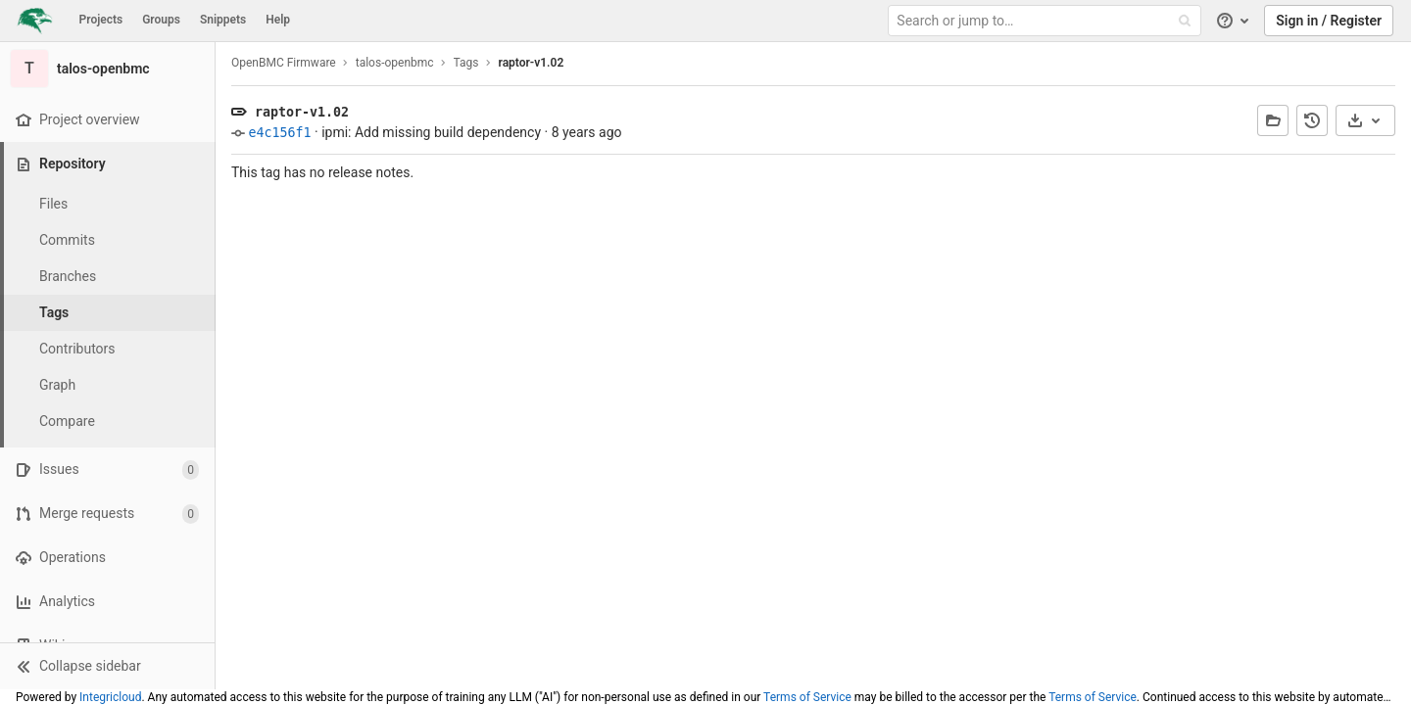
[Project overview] (107, 120)
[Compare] (108, 421)
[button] (107, 665)
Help (278, 19)
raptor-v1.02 (531, 63)
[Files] (108, 204)
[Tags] (108, 313)
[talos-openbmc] (108, 68)
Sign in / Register (1329, 20)
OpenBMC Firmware (283, 63)
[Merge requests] (107, 514)
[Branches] (108, 276)
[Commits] (108, 240)
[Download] (1365, 120)
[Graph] (108, 385)
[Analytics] (107, 602)
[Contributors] (108, 349)
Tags (466, 63)
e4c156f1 (279, 132)
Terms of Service (807, 697)
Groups (161, 19)
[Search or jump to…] (1046, 21)
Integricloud (110, 697)
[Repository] (109, 164)
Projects (101, 19)
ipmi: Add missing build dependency (431, 132)
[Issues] (107, 469)
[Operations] (107, 558)
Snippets (223, 19)
